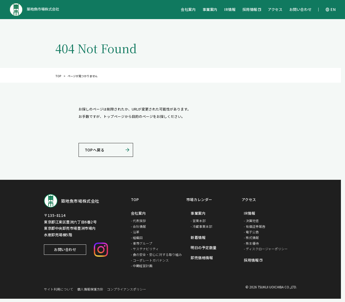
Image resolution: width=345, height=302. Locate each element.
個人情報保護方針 (90, 289)
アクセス (275, 9)
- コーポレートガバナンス (150, 260)
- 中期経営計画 (141, 265)
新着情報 (198, 238)
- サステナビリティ (145, 248)
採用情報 (249, 9)
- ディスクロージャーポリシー (266, 248)
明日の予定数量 (204, 248)
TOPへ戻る (94, 150)
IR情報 (229, 9)
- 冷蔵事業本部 (201, 226)
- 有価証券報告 (254, 226)
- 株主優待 (251, 243)
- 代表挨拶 (138, 220)
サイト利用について (58, 289)
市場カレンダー (199, 200)
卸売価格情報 (202, 258)
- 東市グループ (141, 243)
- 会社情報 (138, 226)
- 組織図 (137, 237)
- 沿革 (135, 231)
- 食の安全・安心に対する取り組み (156, 254)
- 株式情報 (251, 237)
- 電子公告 (251, 231)
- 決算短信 (251, 220)
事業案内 (210, 9)
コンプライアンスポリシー (126, 289)
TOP (58, 76)
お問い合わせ (300, 9)
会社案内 (188, 9)
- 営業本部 (198, 220)
